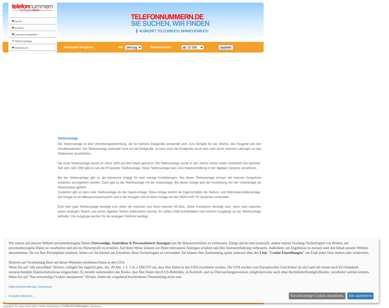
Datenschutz (53, 306)
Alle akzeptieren (360, 296)
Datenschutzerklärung (22, 286)
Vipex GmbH (24, 306)
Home (17, 21)
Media (42, 306)
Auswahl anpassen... (22, 295)
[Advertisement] (32, 132)
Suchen (18, 27)
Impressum (20, 47)
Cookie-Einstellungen (75, 305)
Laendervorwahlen (25, 34)
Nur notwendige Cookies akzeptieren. (317, 296)
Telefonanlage (22, 41)
